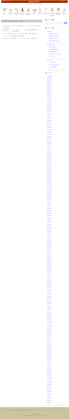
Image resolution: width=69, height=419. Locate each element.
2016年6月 (49, 335)
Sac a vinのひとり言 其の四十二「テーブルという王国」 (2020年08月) (19, 38)
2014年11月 (49, 379)
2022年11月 (49, 157)
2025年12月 (49, 76)
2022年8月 (49, 164)
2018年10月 (49, 270)
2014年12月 (49, 377)
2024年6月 (49, 113)
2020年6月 (49, 224)
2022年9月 (49, 162)
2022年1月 (49, 180)
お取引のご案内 (21, 410)
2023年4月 (49, 145)
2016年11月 (49, 324)
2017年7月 (49, 305)
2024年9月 (49, 106)
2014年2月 (49, 400)
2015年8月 (49, 358)
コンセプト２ (19, 409)
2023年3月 (49, 148)
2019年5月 (49, 254)
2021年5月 (49, 199)
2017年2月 (49, 317)
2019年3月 (49, 259)
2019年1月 (49, 263)
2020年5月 (49, 226)
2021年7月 (49, 194)
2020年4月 (49, 229)
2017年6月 (49, 307)
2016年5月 (49, 338)
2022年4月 (49, 173)
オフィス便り (51, 56)
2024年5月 (49, 115)
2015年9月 (49, 356)
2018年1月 (49, 291)
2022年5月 (49, 171)
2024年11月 (49, 101)
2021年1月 (49, 208)
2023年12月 (49, 127)
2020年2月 (49, 233)
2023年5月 (49, 143)
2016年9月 (49, 328)
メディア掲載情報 (52, 66)
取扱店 (16, 410)
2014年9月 (49, 384)
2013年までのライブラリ (54, 38)
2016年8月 (49, 331)
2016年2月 (49, 345)
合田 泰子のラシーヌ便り (54, 36)
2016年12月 (49, 321)
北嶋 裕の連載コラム (53, 46)
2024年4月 (49, 118)
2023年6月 (49, 141)
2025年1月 (49, 97)
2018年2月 (49, 289)
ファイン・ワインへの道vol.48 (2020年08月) (13, 36)
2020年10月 (49, 215)
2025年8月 (49, 81)
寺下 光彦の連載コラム (53, 49)
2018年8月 (49, 275)
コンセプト (14, 409)
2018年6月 (49, 280)
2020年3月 (49, 231)
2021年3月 (49, 203)
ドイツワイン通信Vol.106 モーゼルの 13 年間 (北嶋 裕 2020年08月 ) (19, 33)
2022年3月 (49, 175)
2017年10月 (49, 298)
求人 (34, 409)
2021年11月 (49, 185)
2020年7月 (49, 222)
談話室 (5, 410)
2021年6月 (49, 196)
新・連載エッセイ (50, 44)
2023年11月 (49, 129)
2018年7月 (49, 277)
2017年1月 (49, 319)
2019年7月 (49, 250)
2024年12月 (49, 99)
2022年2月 (49, 178)
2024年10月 (49, 104)
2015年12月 (49, 349)
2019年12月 (49, 238)
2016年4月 (49, 340)
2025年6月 (49, 85)
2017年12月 (49, 294)
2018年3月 (49, 287)
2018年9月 (49, 273)
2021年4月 (49, 201)
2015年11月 (49, 351)
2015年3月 (49, 370)
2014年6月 (49, 391)
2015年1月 (49, 375)
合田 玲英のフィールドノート (55, 53)
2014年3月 (49, 398)
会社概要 (10, 409)
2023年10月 (49, 132)
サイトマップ (37, 410)
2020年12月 (49, 210)
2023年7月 (49, 138)
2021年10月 (49, 187)
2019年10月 (49, 243)
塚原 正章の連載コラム (53, 33)
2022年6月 (49, 169)
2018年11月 (49, 268)
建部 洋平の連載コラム (53, 51)
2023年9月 (49, 134)
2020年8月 (49, 219)
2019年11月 (49, 240)
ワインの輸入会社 (34, 413)
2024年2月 (49, 122)
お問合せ (26, 410)
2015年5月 (49, 365)
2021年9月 (49, 189)
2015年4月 (49, 368)
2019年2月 (49, 261)
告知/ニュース (30, 409)
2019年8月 (49, 247)
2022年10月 (49, 159)
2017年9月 (49, 301)
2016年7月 (49, 333)
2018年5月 (49, 282)
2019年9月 (49, 245)
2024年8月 (49, 108)
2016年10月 (49, 326)
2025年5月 (49, 88)
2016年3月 (49, 342)
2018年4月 (49, 284)
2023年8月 (49, 136)
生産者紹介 (25, 409)
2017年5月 (49, 310)
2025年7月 (49, 83)
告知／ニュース (50, 59)
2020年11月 (49, 213)
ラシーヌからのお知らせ (54, 64)
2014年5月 (49, 393)
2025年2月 (49, 94)
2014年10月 (49, 382)
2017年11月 (49, 296)
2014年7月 (49, 388)
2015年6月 (49, 363)
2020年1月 (49, 236)
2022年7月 (49, 166)
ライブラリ (44, 409)
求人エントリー (39, 409)
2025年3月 (49, 92)
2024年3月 (49, 120)
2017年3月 (49, 314)
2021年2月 (49, 206)
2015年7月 (49, 361)
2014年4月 (49, 395)
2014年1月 (49, 402)
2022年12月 (49, 155)
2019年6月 (49, 252)
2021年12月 (49, 182)
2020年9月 (49, 217)
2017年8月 (49, 303)
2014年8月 (49, 386)
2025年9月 (49, 78)
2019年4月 (49, 257)
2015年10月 (49, 354)
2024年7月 (49, 111)
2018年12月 (49, 266)
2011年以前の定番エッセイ (54, 40)
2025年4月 (49, 90)
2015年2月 (49, 372)
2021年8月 (49, 192)
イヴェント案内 (52, 62)
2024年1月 (49, 125)
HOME (5, 409)
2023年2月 (49, 150)
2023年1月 (49, 152)
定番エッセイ (49, 31)
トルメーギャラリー (10, 410)
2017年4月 (49, 312)
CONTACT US (31, 410)
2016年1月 (49, 347)
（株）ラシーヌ (6, 1)
